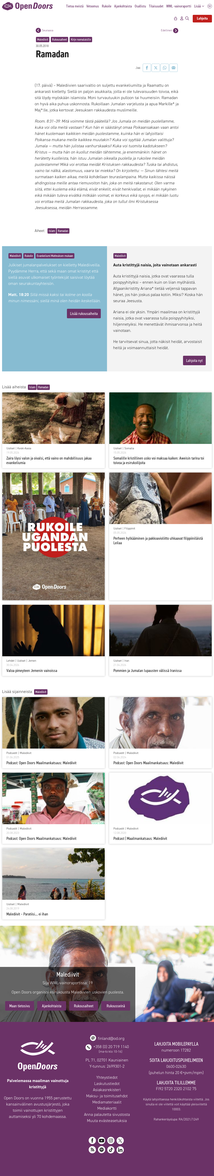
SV (209, 6)
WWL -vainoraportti (178, 6)
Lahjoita (202, 18)
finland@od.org (111, 1038)
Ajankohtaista (123, 6)
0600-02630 (176, 1066)
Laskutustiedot (107, 1083)
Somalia (129, 448)
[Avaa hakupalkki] (187, 18)
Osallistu (140, 6)
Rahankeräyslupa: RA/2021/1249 (176, 1119)
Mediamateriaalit (106, 1102)
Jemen (32, 660)
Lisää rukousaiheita (84, 313)
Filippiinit (129, 528)
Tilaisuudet (156, 6)
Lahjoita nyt (194, 360)
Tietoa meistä (74, 6)
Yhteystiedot (107, 1077)
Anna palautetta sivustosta (107, 1114)
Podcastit (11, 753)
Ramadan (63, 231)
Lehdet (10, 660)
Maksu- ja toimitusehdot (107, 1096)
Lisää (200, 6)
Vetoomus (92, 6)
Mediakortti (107, 1108)
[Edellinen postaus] (175, 30)
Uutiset (10, 448)
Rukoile (106, 6)
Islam (52, 231)
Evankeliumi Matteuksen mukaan (55, 256)
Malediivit (42, 39)
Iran (126, 660)
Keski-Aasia (24, 448)
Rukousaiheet (59, 39)
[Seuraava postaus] (38, 30)
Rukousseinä (116, 1006)
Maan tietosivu (19, 1006)
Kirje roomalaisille (81, 39)
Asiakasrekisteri (107, 1089)
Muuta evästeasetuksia (107, 1120)
